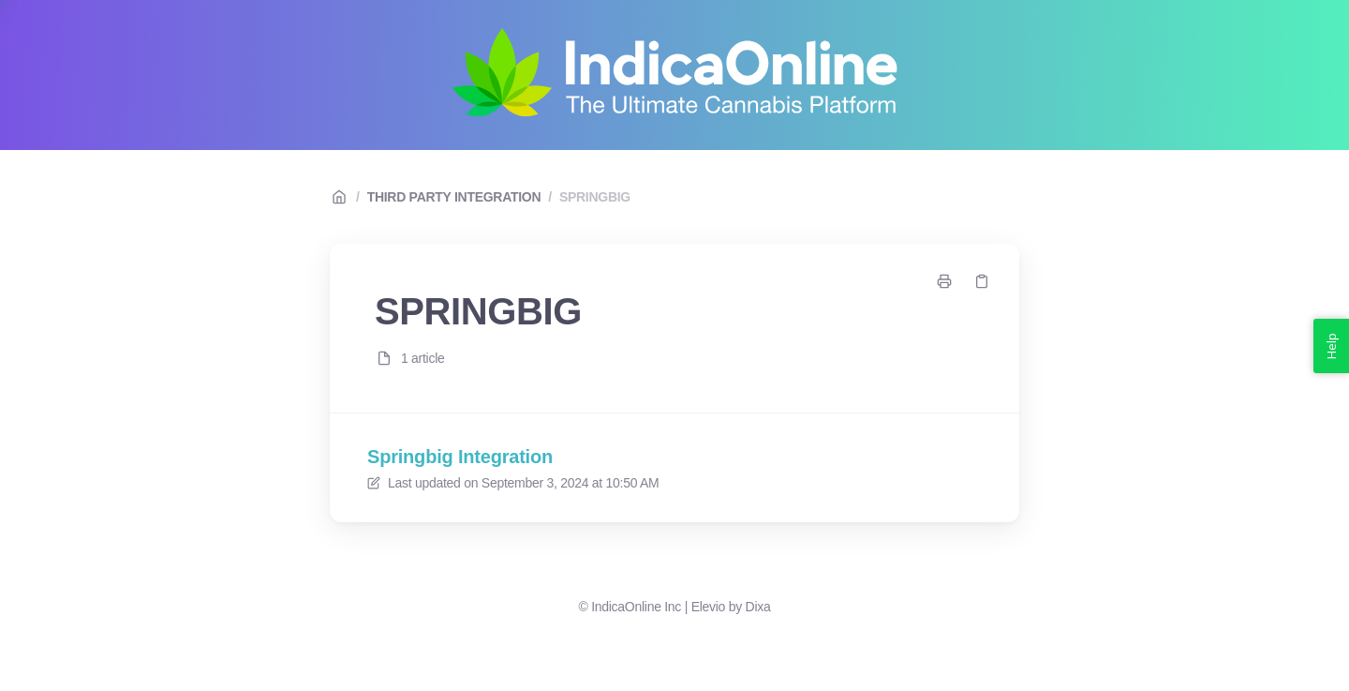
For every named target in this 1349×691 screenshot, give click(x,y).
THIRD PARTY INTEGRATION (454, 196)
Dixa (758, 606)
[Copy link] (982, 281)
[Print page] (944, 281)
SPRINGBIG (594, 196)
